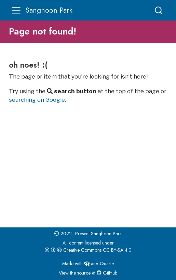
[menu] (16, 10)
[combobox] (159, 10)
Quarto (107, 263)
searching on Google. (37, 99)
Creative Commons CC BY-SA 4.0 (88, 250)
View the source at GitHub (88, 272)
